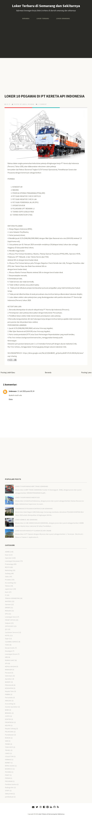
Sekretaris (9, 676)
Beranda (25, 18)
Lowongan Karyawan (12, 561)
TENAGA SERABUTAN (12, 598)
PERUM (7, 778)
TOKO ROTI (9, 747)
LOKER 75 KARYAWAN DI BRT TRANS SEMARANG (31, 486)
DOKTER (8, 719)
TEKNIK (7, 744)
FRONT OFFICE (10, 620)
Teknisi (7, 586)
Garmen (8, 604)
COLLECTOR (9, 756)
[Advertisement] (46, 39)
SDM (6, 741)
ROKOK (7, 738)
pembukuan (9, 797)
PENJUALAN (9, 685)
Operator (8, 558)
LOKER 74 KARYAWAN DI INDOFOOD (27, 497)
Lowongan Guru (10, 617)
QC (6, 629)
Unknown (13, 391)
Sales (7, 576)
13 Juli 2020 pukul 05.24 (25, 391)
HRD (6, 657)
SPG (6, 614)
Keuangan (8, 651)
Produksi (8, 580)
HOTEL (7, 635)
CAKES (7, 753)
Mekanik (8, 611)
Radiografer (9, 787)
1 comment (42, 104)
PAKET (7, 775)
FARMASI (8, 759)
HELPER (7, 725)
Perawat (8, 673)
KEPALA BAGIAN (10, 666)
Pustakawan (9, 735)
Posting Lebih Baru (8, 372)
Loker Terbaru (43, 18)
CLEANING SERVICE (11, 642)
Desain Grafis (9, 648)
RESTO (7, 567)
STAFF (7, 790)
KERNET (7, 763)
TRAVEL (7, 750)
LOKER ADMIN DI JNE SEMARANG (26, 520)
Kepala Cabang (10, 728)
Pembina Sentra (10, 784)
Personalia (9, 697)
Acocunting (9, 704)
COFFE (7, 716)
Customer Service (11, 632)
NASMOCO (8, 769)
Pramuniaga (9, 564)
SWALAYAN (9, 794)
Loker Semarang (63, 18)
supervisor (9, 589)
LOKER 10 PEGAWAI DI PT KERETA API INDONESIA (44, 96)
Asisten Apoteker (11, 707)
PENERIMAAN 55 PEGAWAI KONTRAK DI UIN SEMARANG (34, 508)
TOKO (7, 645)
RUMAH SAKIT (9, 660)
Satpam (8, 623)
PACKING (8, 772)
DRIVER (7, 607)
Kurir (6, 592)
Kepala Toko (9, 691)
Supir (7, 639)
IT (5, 595)
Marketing (8, 570)
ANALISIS (8, 701)
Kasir (7, 555)
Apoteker (8, 679)
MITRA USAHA (9, 766)
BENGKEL (8, 713)
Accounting (9, 583)
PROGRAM (8, 781)
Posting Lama (86, 372)
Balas (11, 399)
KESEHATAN (9, 688)
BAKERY (8, 682)
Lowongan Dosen (11, 654)
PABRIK (7, 694)
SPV (6, 663)
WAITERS (8, 601)
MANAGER (8, 670)
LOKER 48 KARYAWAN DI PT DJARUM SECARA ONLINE (33, 531)
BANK (7, 710)
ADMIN (7, 552)
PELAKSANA (9, 732)
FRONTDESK (9, 722)
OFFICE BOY (9, 626)
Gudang (8, 573)
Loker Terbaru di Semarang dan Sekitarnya (46, 5)
